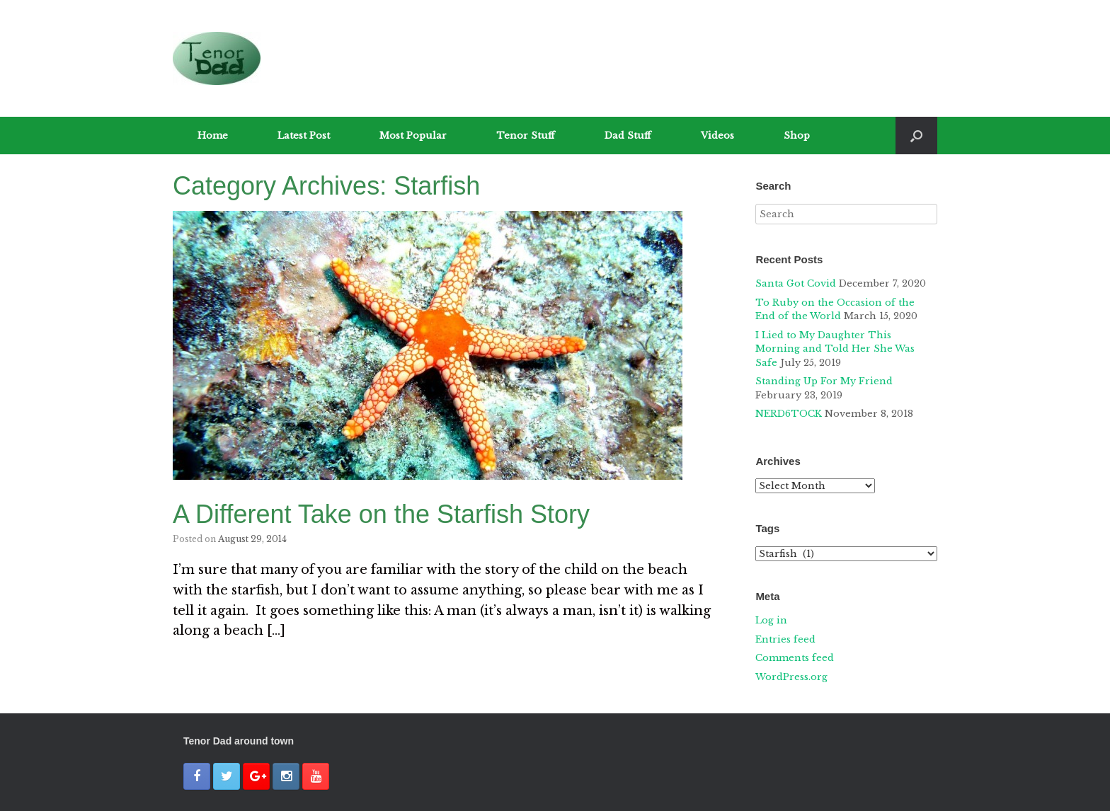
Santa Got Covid (795, 283)
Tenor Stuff (525, 136)
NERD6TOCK (788, 414)
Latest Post (304, 136)
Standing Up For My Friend (824, 381)
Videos (717, 136)
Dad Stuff (628, 136)
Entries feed (785, 639)
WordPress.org (791, 677)
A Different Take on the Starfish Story (381, 514)
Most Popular (413, 136)
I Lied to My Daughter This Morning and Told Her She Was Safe (835, 349)
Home (213, 136)
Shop (797, 136)
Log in (771, 620)
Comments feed (794, 658)
